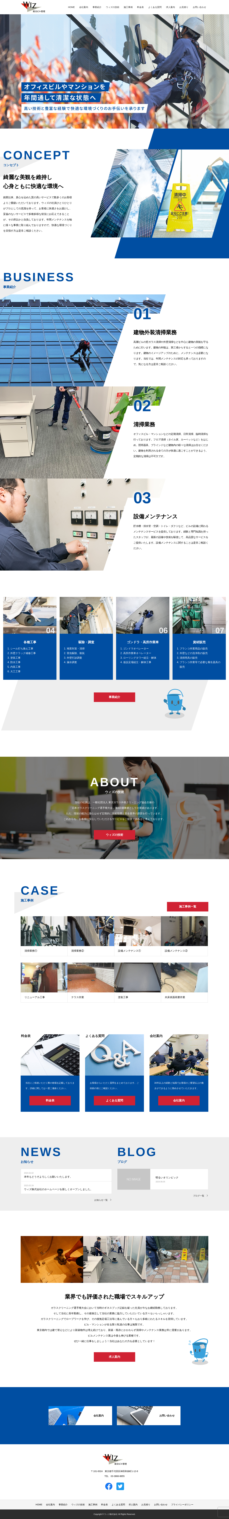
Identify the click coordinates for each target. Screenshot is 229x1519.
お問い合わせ (199, 7)
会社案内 (83, 7)
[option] (114, 64)
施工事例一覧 (187, 906)
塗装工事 (123, 997)
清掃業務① (30, 950)
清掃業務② (77, 950)
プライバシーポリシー (182, 1504)
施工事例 (128, 7)
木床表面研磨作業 (175, 997)
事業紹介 (97, 7)
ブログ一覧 (198, 1195)
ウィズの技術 (112, 7)
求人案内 (170, 7)
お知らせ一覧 (101, 1200)
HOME (71, 7)
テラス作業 (77, 997)
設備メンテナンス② (176, 950)
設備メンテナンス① (129, 950)
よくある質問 (155, 7)
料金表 (140, 7)
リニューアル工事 (34, 997)
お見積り (183, 7)
